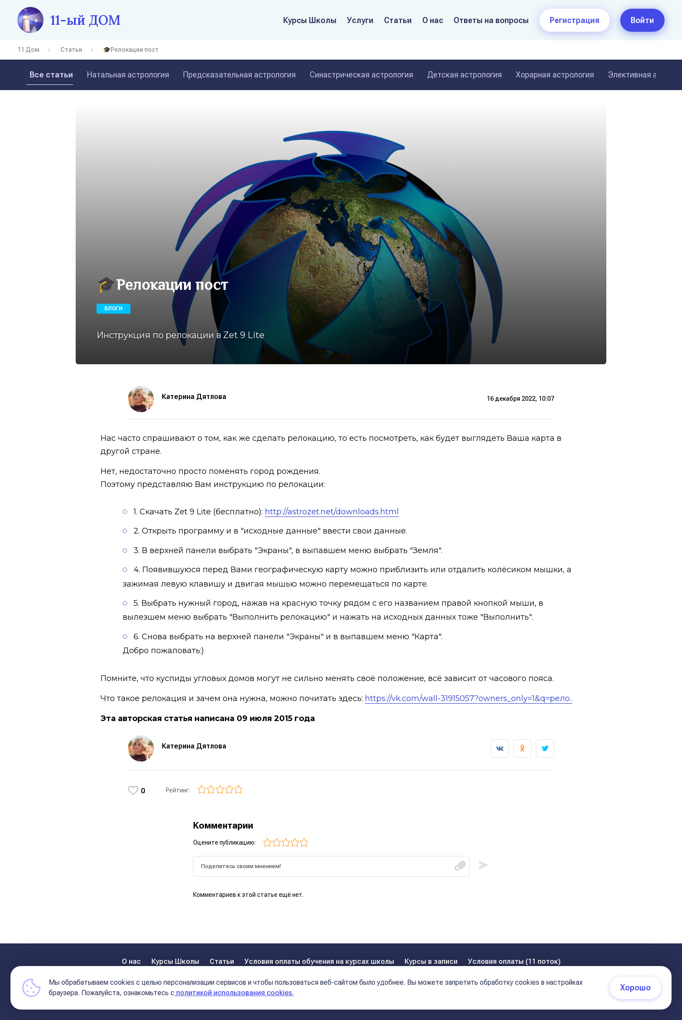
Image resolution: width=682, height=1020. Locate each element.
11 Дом (28, 49)
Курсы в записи (431, 961)
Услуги (360, 20)
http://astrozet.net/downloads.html (329, 512)
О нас (432, 20)
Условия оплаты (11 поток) (514, 961)
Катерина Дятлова (194, 397)
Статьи (398, 20)
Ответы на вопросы (491, 20)
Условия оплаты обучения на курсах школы (319, 961)
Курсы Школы (310, 20)
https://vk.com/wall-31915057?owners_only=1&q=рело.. (465, 698)
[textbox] (331, 869)
